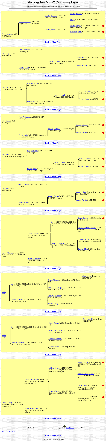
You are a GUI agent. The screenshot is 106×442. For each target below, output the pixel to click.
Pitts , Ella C (6, 87)
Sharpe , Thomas (7, 253)
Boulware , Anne (76, 32)
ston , (53, 222)
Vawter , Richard (76, 14)
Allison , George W (8, 403)
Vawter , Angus (75, 26)
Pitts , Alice (6, 155)
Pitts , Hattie (6, 121)
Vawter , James (7, 34)
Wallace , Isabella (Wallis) (87, 228)
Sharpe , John (4, 293)
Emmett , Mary (83, 249)
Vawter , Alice (24, 68)
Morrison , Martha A (32, 408)
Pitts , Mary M (7, 53)
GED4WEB (70, 428)
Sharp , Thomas (83, 218)
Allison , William (83, 362)
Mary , (72, 20)
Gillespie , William (84, 239)
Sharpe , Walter (33, 233)
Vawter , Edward (51, 16)
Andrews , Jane (83, 397)
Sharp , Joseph (87, 276)
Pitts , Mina (6, 188)
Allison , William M (31, 379)
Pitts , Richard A (25, 50)
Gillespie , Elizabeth (58, 243)
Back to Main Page (53, 42)
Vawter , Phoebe (51, 30)
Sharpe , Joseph (4, 336)
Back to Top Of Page (8, 431)
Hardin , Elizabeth (34, 259)
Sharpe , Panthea (55, 391)
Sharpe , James (83, 385)
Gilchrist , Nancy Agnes (86, 374)
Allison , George (55, 368)
